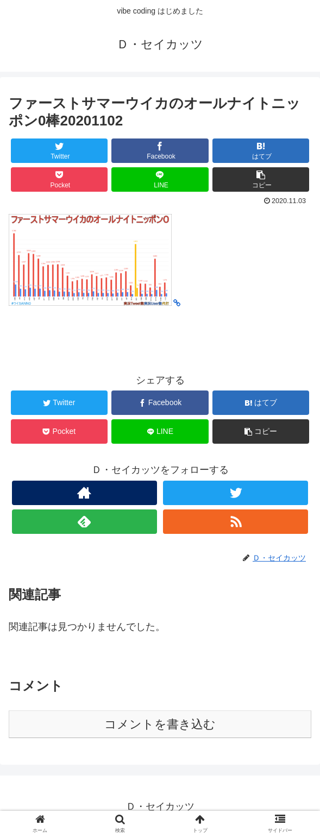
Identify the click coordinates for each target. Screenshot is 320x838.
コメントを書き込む (160, 724)
